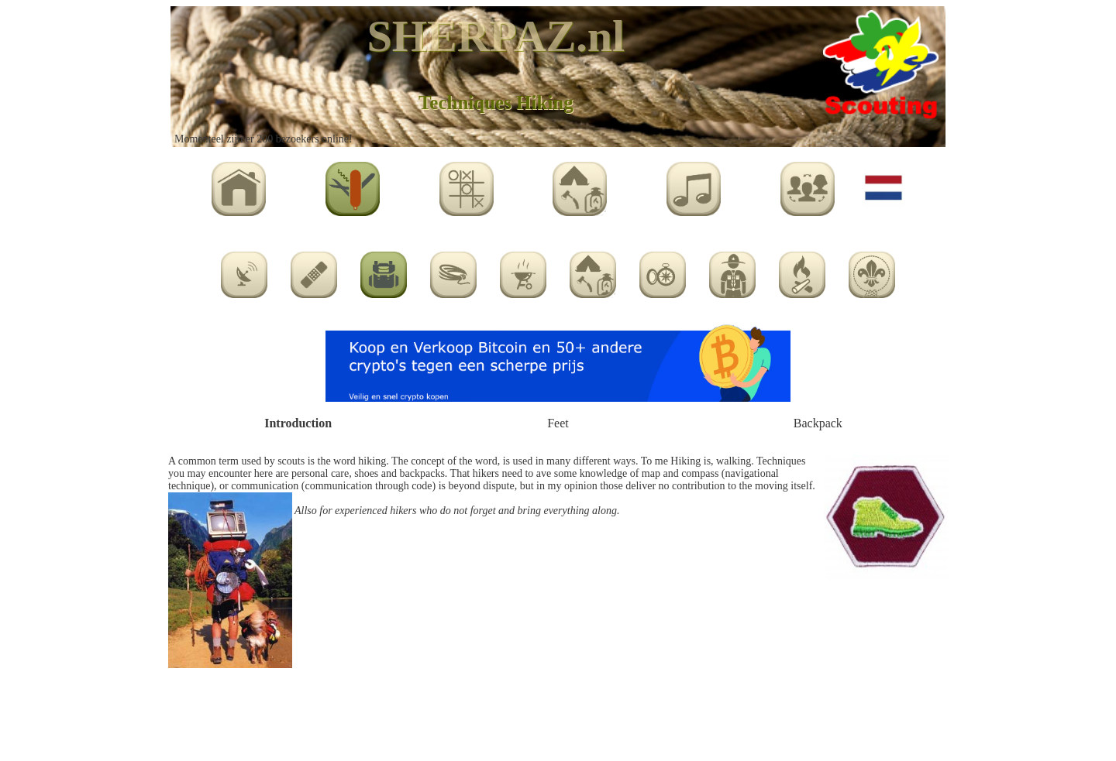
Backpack (818, 423)
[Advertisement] (558, 715)
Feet (558, 423)
